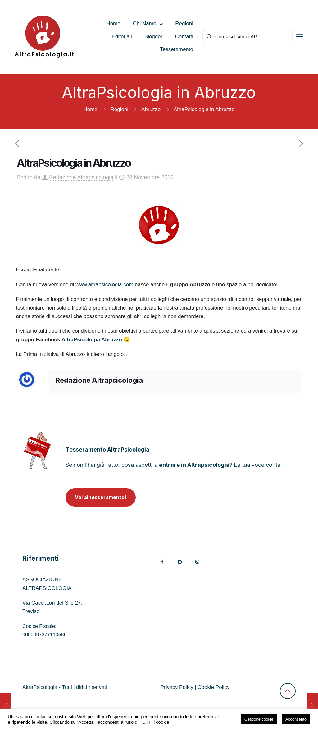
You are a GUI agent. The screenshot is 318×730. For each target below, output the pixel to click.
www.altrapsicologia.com (104, 285)
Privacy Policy (177, 687)
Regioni (120, 109)
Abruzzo (151, 109)
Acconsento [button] (296, 719)
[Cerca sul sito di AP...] (247, 36)
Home (90, 109)
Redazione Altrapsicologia (81, 177)
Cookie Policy (213, 687)
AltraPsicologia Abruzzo (91, 340)
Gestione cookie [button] (258, 719)
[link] (37, 450)
